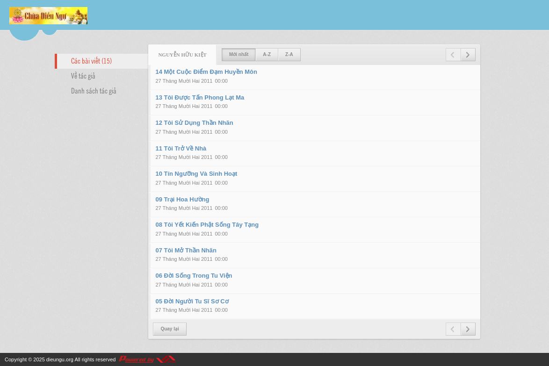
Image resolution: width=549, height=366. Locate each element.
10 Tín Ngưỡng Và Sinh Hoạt (196, 173)
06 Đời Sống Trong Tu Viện (193, 275)
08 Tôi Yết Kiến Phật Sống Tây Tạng (207, 224)
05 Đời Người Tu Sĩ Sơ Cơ (191, 301)
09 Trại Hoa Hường (182, 199)
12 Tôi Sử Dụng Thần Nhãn (194, 122)
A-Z (267, 54)
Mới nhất (238, 54)
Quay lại (169, 328)
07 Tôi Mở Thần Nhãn (186, 250)
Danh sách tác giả (93, 90)
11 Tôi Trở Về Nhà (180, 148)
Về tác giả (83, 75)
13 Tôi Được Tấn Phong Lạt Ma (199, 97)
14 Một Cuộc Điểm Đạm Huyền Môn (206, 71)
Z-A (289, 54)
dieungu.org (59, 359)
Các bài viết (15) (91, 60)
